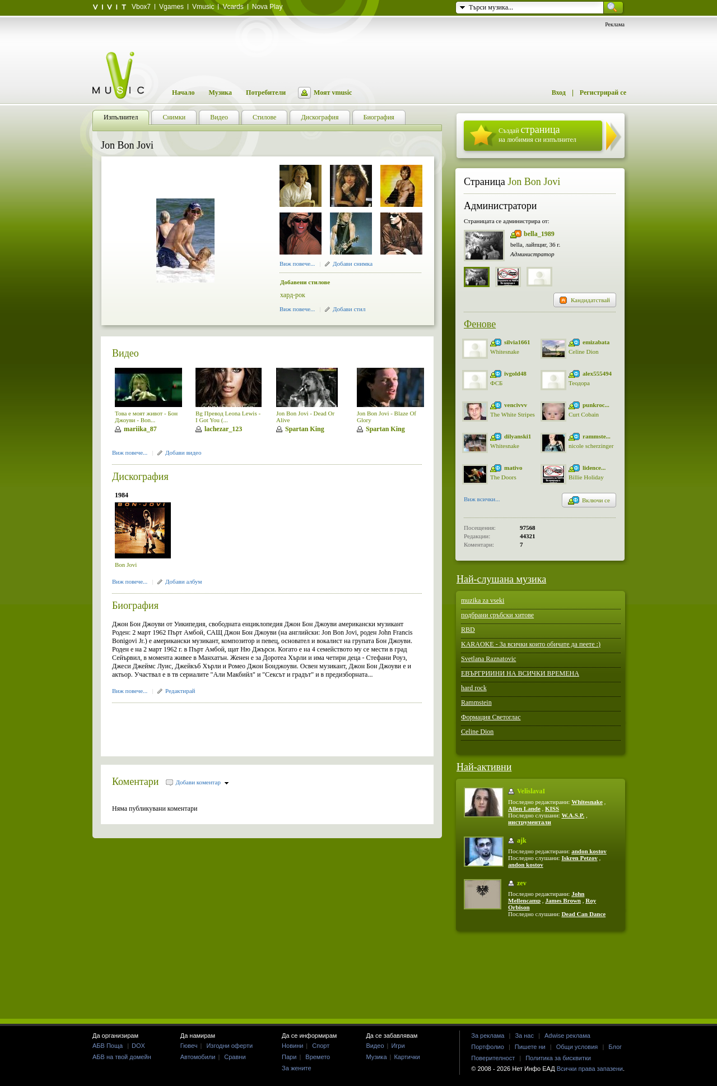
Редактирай (180, 690)
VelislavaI (531, 791)
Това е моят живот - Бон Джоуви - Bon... (146, 416)
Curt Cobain (584, 414)
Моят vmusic (333, 92)
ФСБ (496, 383)
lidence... (594, 467)
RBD (468, 630)
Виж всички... (482, 500)
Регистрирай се (603, 92)
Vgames (171, 7)
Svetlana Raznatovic (488, 659)
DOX (138, 1045)
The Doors (503, 477)
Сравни (234, 1056)
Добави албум (183, 581)
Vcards (232, 7)
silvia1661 (517, 342)
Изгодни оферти (229, 1045)
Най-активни (484, 767)
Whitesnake (504, 351)
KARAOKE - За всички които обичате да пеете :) (530, 644)
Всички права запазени (590, 1068)
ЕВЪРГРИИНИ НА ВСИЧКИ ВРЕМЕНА (520, 673)
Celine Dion (583, 351)
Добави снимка (353, 263)
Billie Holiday (586, 477)
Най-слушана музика (501, 579)
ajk (522, 840)
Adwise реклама (567, 1035)
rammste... (597, 436)
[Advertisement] (243, 726)
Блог (615, 1046)
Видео (125, 353)
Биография (135, 605)
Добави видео (183, 452)
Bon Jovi (126, 564)
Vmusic (203, 7)
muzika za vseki (482, 600)
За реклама (487, 1035)
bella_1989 (539, 234)
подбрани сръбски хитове (497, 615)
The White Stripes (512, 414)
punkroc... (596, 404)
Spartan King (304, 429)
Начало (183, 92)
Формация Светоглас (490, 717)
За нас (524, 1035)
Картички (407, 1056)
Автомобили (198, 1056)
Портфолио (487, 1046)
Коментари (135, 781)
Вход (559, 92)
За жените (296, 1068)
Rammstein (476, 702)
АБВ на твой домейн (121, 1056)
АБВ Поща (107, 1045)
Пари (289, 1056)
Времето (317, 1056)
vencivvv (515, 404)
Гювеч (189, 1045)
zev (522, 883)
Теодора (579, 383)
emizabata (596, 342)
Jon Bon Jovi (534, 181)
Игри (397, 1045)
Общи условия (577, 1046)
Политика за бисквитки (558, 1058)
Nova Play (267, 7)
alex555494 (597, 373)
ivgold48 (515, 373)
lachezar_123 (223, 429)
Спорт (320, 1045)
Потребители (266, 92)
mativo (513, 467)
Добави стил (349, 309)
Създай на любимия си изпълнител (537, 134)
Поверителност (493, 1058)
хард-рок (292, 295)
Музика (220, 92)
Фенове (480, 324)
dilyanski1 (517, 436)
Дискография (140, 476)
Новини (292, 1045)
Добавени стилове (305, 282)
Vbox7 (141, 7)
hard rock (474, 688)
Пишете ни (530, 1046)
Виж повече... (297, 263)
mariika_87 (140, 429)
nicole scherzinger (591, 445)
